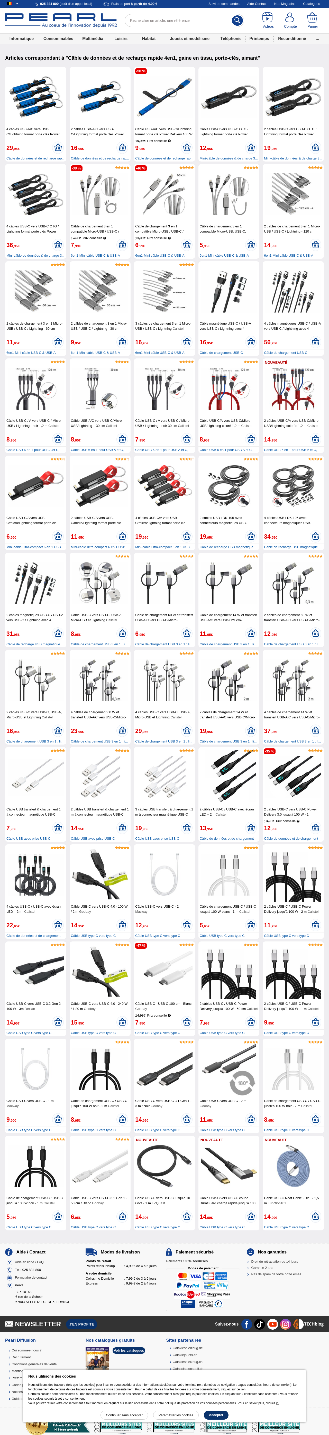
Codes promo (22, 1385)
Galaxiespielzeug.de (188, 1348)
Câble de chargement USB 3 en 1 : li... (99, 644)
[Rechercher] (237, 20)
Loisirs (120, 38)
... (317, 38)
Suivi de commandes (224, 4)
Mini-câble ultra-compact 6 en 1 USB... (35, 547)
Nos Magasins (284, 4)
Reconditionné (292, 38)
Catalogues (311, 4)
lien (243, 1389)
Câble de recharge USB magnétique (226, 547)
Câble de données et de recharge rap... (35, 158)
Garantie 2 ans (262, 1268)
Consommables (58, 38)
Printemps (259, 38)
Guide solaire (21, 1399)
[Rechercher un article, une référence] (184, 20)
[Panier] (312, 20)
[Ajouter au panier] (58, 148)
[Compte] (290, 20)
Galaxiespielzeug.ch (188, 1362)
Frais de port (134, 4)
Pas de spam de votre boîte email (276, 1274)
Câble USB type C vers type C (93, 936)
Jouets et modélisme (189, 38)
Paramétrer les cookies (176, 1415)
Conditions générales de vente (34, 1364)
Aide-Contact (257, 4)
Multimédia (92, 38)
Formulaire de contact (31, 1277)
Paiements (187, 1261)
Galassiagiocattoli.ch (188, 1369)
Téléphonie (230, 38)
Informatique (22, 38)
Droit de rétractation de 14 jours (274, 1261)
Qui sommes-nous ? (26, 1350)
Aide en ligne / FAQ (29, 1262)
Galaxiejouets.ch (185, 1355)
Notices (17, 1392)
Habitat (149, 38)
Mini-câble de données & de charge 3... (229, 158)
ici (277, 1403)
